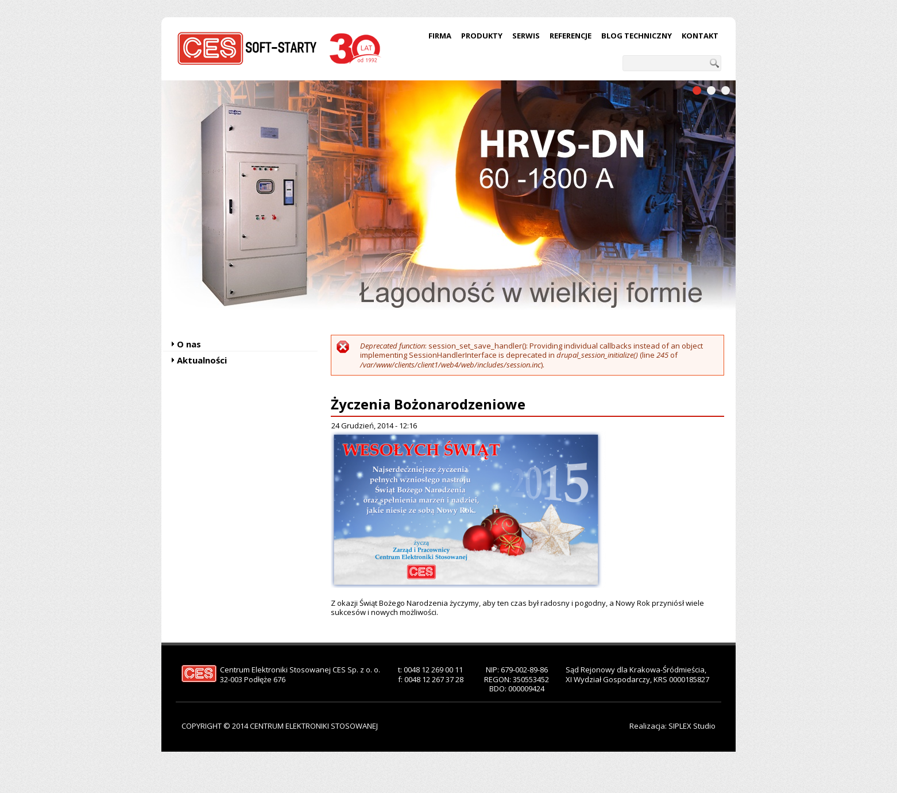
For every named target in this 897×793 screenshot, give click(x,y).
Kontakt (700, 35)
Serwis (526, 35)
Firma (439, 35)
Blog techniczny (636, 35)
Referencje (570, 35)
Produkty (481, 35)
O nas (189, 344)
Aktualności (202, 360)
